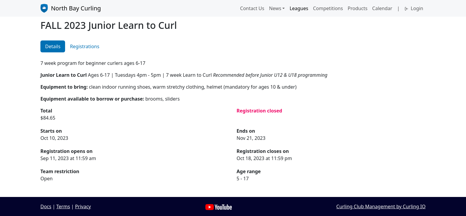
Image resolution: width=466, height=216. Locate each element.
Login (413, 8)
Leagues (298, 8)
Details (52, 46)
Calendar (382, 8)
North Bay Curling (70, 8)
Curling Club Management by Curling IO (381, 206)
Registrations (84, 46)
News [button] (275, 8)
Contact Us (252, 8)
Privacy (83, 206)
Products (358, 8)
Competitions (328, 8)
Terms (63, 206)
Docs (45, 206)
